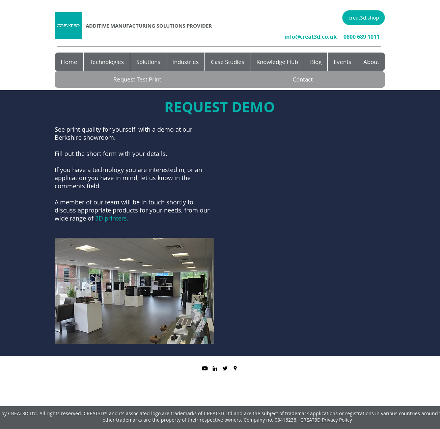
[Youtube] (204, 368)
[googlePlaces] (235, 368)
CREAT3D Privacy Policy (326, 420)
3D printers (111, 218)
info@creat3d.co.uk (310, 36)
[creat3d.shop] (363, 17)
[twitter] (225, 368)
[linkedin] (215, 368)
